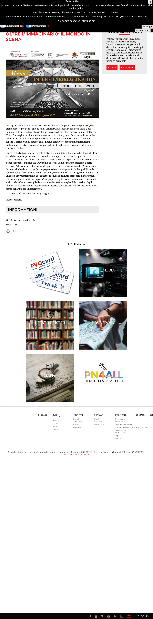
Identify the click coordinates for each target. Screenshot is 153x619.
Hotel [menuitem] (96, 419)
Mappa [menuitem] (118, 438)
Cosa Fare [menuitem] (78, 415)
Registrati (127, 67)
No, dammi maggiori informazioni (76, 21)
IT (138, 616)
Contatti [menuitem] (140, 415)
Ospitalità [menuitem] (99, 415)
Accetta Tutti (142, 30)
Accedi (112, 67)
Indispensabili (14, 26)
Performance (39, 26)
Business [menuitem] (77, 427)
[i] (23, 26)
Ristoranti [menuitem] (98, 422)
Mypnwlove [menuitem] (120, 422)
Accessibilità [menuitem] (120, 430)
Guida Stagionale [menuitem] (58, 416)
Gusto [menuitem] (75, 425)
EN (147, 616)
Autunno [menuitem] (56, 426)
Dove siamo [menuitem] (120, 419)
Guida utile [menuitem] (120, 415)
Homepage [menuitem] (42, 415)
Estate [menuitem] (55, 424)
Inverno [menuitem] (55, 429)
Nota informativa (80, 454)
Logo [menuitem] (117, 436)
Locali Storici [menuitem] (99, 425)
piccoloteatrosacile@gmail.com (14, 231)
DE (142, 616)
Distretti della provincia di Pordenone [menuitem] (131, 427)
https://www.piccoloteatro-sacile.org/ (8, 231)
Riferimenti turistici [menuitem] (123, 425)
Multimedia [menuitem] (120, 433)
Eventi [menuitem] (76, 419)
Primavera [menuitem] (56, 421)
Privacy (67, 454)
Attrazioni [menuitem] (77, 422)
